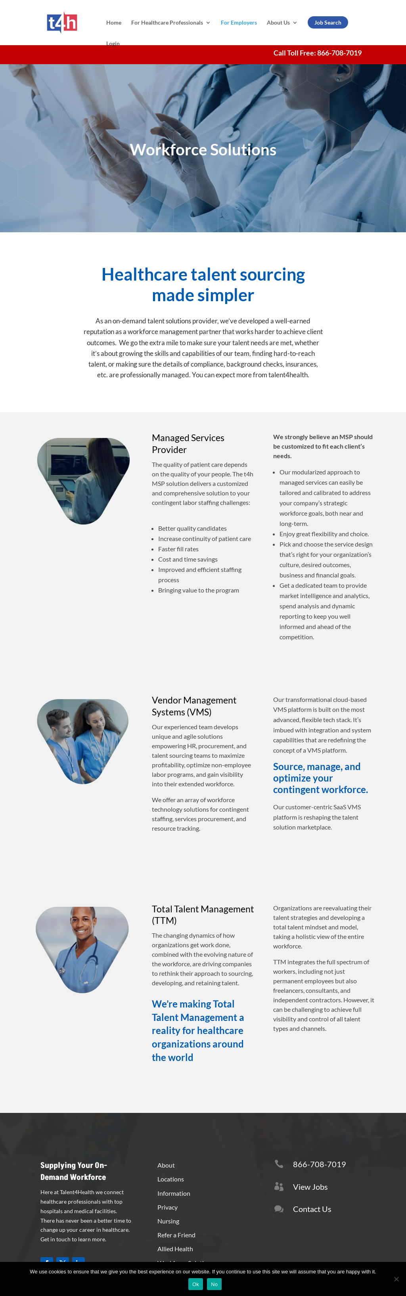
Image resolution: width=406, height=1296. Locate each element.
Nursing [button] (168, 1221)
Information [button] (173, 1193)
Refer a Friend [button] (176, 1235)
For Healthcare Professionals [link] (167, 23)
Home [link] (113, 23)
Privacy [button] (167, 1207)
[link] (71, 22)
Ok (195, 1284)
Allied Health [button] (175, 1248)
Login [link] (113, 43)
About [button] (166, 1165)
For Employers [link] (239, 23)
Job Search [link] (327, 22)
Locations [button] (170, 1179)
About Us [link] (278, 23)
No (214, 1284)
